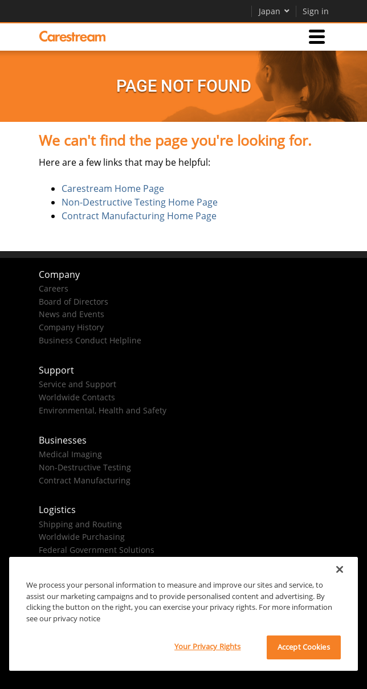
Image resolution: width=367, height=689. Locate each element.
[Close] (339, 569)
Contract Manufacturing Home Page (139, 216)
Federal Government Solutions (96, 549)
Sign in (316, 11)
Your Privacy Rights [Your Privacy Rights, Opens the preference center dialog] (207, 646)
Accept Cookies (304, 647)
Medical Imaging (70, 454)
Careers (53, 288)
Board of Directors (73, 301)
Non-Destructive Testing (85, 467)
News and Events (71, 314)
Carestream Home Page (113, 188)
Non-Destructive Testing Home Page (140, 202)
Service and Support (77, 384)
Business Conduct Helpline (90, 340)
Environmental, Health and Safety (102, 410)
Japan (274, 11)
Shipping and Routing (80, 524)
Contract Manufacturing (85, 480)
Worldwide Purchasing (82, 536)
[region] (183, 614)
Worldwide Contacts (77, 397)
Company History (71, 327)
